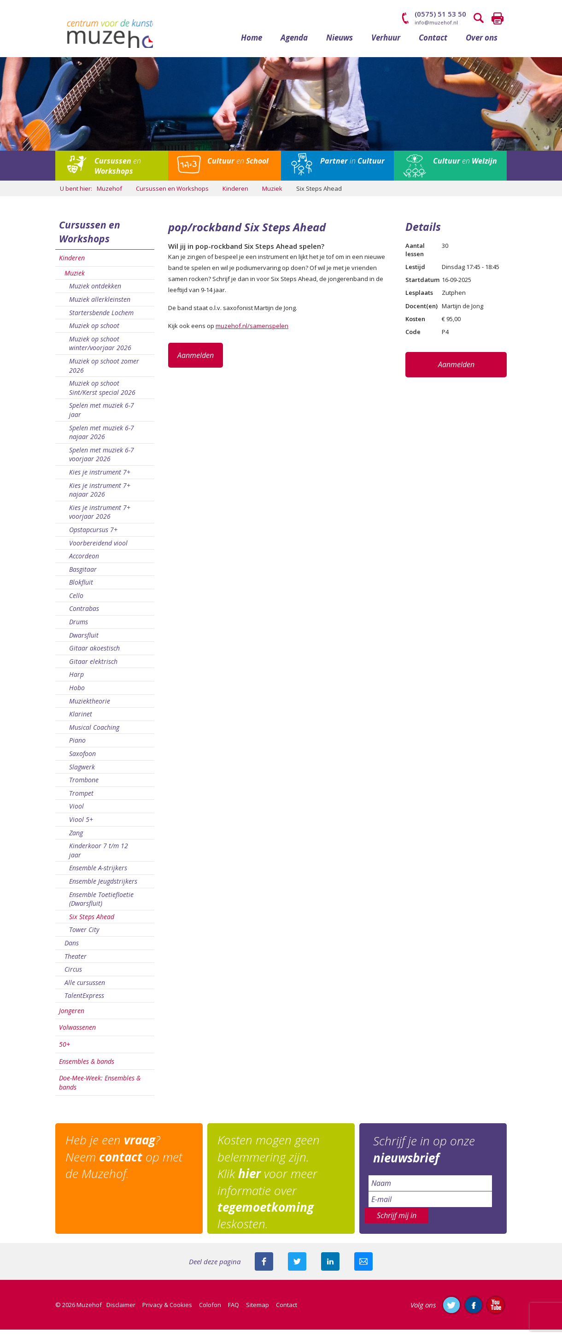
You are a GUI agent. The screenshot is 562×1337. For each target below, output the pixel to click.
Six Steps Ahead (91, 924)
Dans (71, 950)
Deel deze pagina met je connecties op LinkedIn (330, 1269)
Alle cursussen (84, 989)
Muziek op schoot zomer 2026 (104, 373)
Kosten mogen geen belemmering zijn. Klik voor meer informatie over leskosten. (272, 1190)
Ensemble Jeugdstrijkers (103, 888)
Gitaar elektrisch (93, 668)
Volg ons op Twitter (451, 1312)
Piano (77, 747)
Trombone (84, 787)
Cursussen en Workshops (89, 239)
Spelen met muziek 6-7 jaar (101, 417)
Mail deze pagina (363, 1269)
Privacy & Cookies (167, 1312)
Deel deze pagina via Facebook (264, 1269)
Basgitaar (83, 576)
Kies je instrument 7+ (99, 479)
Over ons (482, 45)
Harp (76, 681)
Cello (76, 602)
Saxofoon (82, 760)
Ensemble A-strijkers (98, 875)
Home (251, 45)
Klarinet (80, 721)
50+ (64, 1051)
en (117, 173)
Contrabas (84, 616)
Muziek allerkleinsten (99, 306)
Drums (78, 629)
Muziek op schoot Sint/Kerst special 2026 (102, 395)
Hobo (77, 695)
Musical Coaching (94, 734)
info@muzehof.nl (436, 22)
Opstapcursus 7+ (93, 537)
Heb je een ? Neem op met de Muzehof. (127, 1165)
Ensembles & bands (86, 1068)
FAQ (233, 1312)
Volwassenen (77, 1035)
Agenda (294, 45)
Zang (76, 840)
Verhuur (385, 45)
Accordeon (84, 563)
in (352, 168)
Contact (433, 45)
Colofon (210, 1312)
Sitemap (257, 1312)
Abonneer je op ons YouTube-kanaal (496, 1312)
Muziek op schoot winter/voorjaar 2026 (100, 351)
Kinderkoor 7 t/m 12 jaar (98, 858)
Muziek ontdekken (95, 293)
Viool (76, 813)
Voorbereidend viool (98, 550)
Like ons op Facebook (473, 1312)
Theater (75, 963)
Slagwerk (82, 774)
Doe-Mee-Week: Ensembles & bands (99, 1090)
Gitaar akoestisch (94, 655)
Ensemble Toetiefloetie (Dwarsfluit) (101, 906)
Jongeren (71, 1018)
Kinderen (72, 265)
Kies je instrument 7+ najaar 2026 (99, 497)
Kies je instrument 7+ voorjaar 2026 (99, 519)
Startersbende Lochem (101, 320)
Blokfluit (81, 589)
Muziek (74, 280)
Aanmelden (195, 363)
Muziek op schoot (94, 332)
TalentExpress (84, 1002)
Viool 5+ (81, 826)
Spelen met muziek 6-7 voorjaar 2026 (101, 462)
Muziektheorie (89, 708)
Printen (497, 18)
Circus (73, 976)
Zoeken (479, 18)
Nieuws (339, 45)
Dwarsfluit (84, 642)
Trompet (81, 800)
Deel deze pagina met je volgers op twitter (297, 1269)
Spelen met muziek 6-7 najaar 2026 (101, 440)
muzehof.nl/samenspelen (252, 333)
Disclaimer (120, 1312)
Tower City (84, 936)
